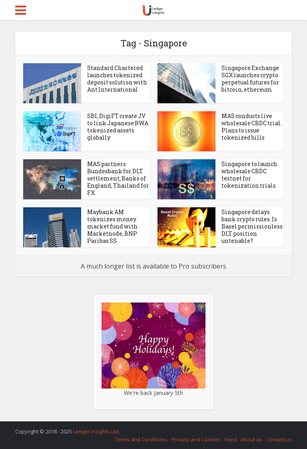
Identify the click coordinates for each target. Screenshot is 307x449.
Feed (231, 439)
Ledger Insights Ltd (95, 431)
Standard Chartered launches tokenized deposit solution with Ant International (117, 78)
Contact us (279, 439)
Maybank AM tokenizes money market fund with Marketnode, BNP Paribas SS (112, 226)
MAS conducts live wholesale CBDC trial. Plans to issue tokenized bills (251, 126)
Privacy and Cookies (196, 439)
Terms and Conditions (140, 439)
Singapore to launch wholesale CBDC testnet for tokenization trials (249, 174)
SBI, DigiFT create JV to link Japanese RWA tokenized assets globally (117, 126)
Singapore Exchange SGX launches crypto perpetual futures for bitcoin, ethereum (250, 78)
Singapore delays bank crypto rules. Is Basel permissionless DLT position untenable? (252, 226)
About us (251, 439)
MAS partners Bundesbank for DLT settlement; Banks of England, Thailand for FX (118, 178)
